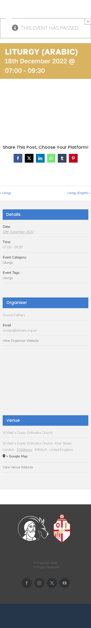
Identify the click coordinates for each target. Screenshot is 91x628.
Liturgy (6, 193)
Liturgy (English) (78, 193)
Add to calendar (24, 107)
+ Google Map (16, 456)
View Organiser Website (21, 340)
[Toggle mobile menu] (88, 12)
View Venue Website (18, 467)
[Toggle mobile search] (88, 17)
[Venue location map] (45, 384)
